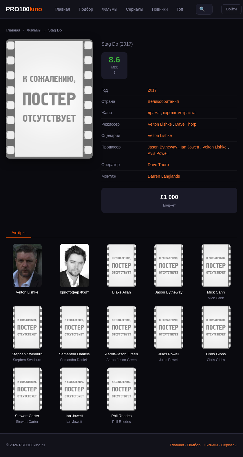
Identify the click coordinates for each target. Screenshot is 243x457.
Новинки (160, 9)
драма (154, 112)
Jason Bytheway (162, 147)
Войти (231, 9)
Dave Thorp (185, 124)
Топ (179, 9)
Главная (62, 9)
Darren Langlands (164, 176)
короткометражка (179, 112)
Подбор (86, 9)
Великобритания (163, 101)
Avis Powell (158, 153)
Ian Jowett (190, 147)
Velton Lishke (160, 124)
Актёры (18, 232)
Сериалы (134, 9)
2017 (152, 90)
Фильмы (109, 9)
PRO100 (24, 9)
